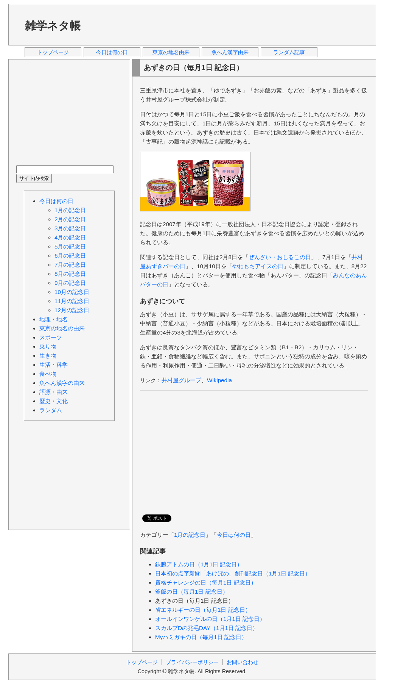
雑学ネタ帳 (53, 26)
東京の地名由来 (171, 52)
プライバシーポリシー (192, 662)
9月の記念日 (70, 283)
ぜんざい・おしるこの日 (280, 257)
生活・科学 (53, 364)
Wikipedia (219, 380)
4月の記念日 (70, 237)
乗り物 (47, 346)
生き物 (47, 355)
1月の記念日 (189, 534)
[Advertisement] (231, 24)
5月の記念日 (70, 246)
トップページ (53, 52)
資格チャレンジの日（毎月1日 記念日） (206, 582)
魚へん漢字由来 (230, 52)
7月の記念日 (70, 264)
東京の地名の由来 (62, 328)
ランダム (50, 410)
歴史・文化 (53, 401)
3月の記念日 (70, 228)
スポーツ (50, 337)
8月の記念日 (70, 273)
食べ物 (47, 373)
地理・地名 (53, 319)
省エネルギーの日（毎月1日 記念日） (203, 610)
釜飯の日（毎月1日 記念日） (191, 591)
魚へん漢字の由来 (62, 383)
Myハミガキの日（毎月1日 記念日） (201, 637)
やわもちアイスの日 (257, 266)
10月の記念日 (71, 292)
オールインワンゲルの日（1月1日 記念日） (210, 619)
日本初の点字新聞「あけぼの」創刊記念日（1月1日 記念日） (233, 573)
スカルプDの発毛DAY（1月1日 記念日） (206, 628)
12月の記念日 (71, 310)
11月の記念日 (71, 301)
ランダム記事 (289, 52)
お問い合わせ (242, 662)
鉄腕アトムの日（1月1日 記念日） (199, 564)
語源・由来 (53, 392)
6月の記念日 (70, 255)
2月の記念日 (70, 219)
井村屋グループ (181, 380)
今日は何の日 (112, 52)
